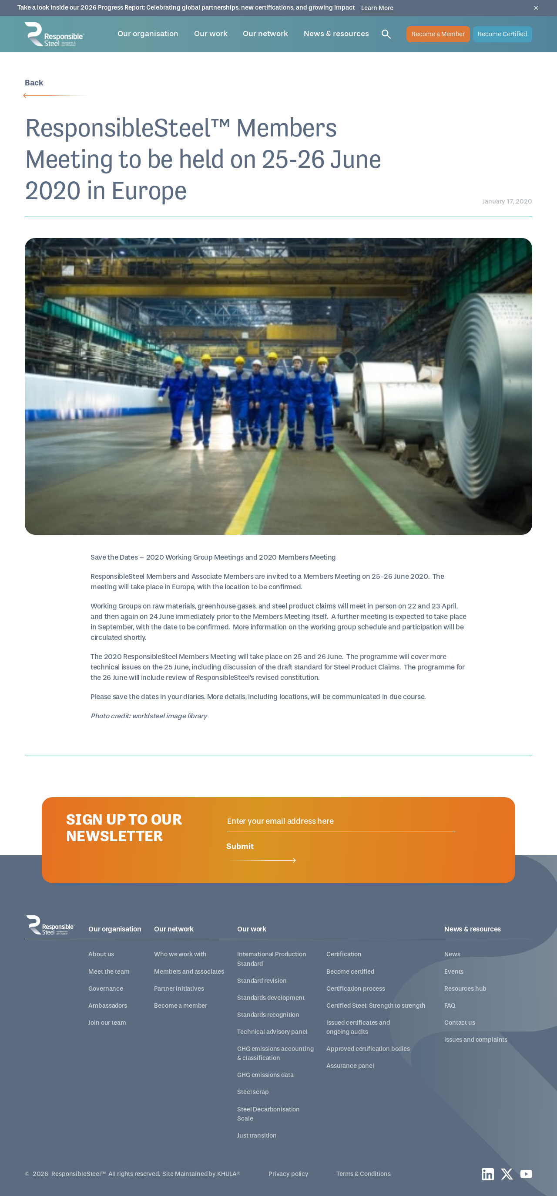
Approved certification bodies (368, 1049)
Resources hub (465, 988)
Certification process (355, 988)
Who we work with (180, 954)
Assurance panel (350, 1066)
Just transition (257, 1135)
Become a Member (438, 34)
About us (101, 954)
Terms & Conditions (363, 1174)
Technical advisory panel (272, 1032)
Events (453, 971)
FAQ (449, 1005)
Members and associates (189, 971)
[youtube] (526, 1174)
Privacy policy (288, 1174)
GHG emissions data (265, 1075)
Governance (105, 988)
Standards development (271, 998)
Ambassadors (107, 1005)
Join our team (107, 1022)
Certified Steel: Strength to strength (376, 1005)
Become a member (180, 1005)
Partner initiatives (179, 988)
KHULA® (229, 1174)
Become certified (350, 971)
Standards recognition (268, 1015)
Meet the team (108, 971)
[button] (147, 34)
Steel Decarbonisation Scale (268, 1114)
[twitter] (507, 1174)
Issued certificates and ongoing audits (358, 1027)
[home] (54, 34)
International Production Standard (271, 959)
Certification (344, 954)
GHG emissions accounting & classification (275, 1053)
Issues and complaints (475, 1039)
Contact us (459, 1022)
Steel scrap (252, 1092)
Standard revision (262, 981)
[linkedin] (488, 1174)
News (452, 954)
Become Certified (502, 34)
